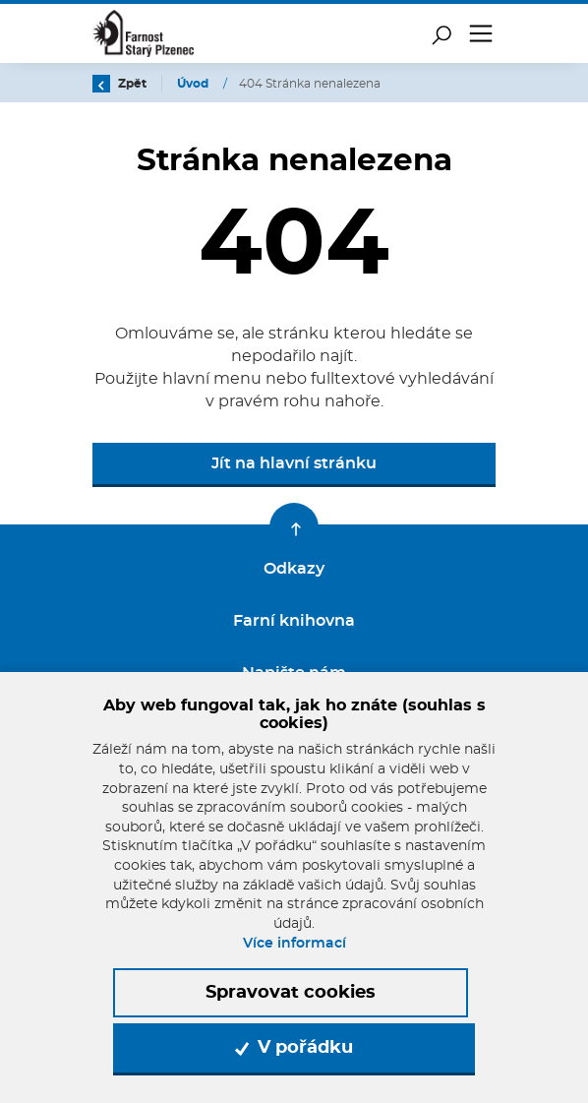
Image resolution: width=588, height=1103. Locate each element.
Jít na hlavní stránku (294, 463)
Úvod (194, 84)
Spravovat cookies (291, 993)
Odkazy (294, 569)
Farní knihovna (294, 621)
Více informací (294, 943)
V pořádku (294, 1048)
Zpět (119, 84)
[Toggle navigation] (480, 33)
